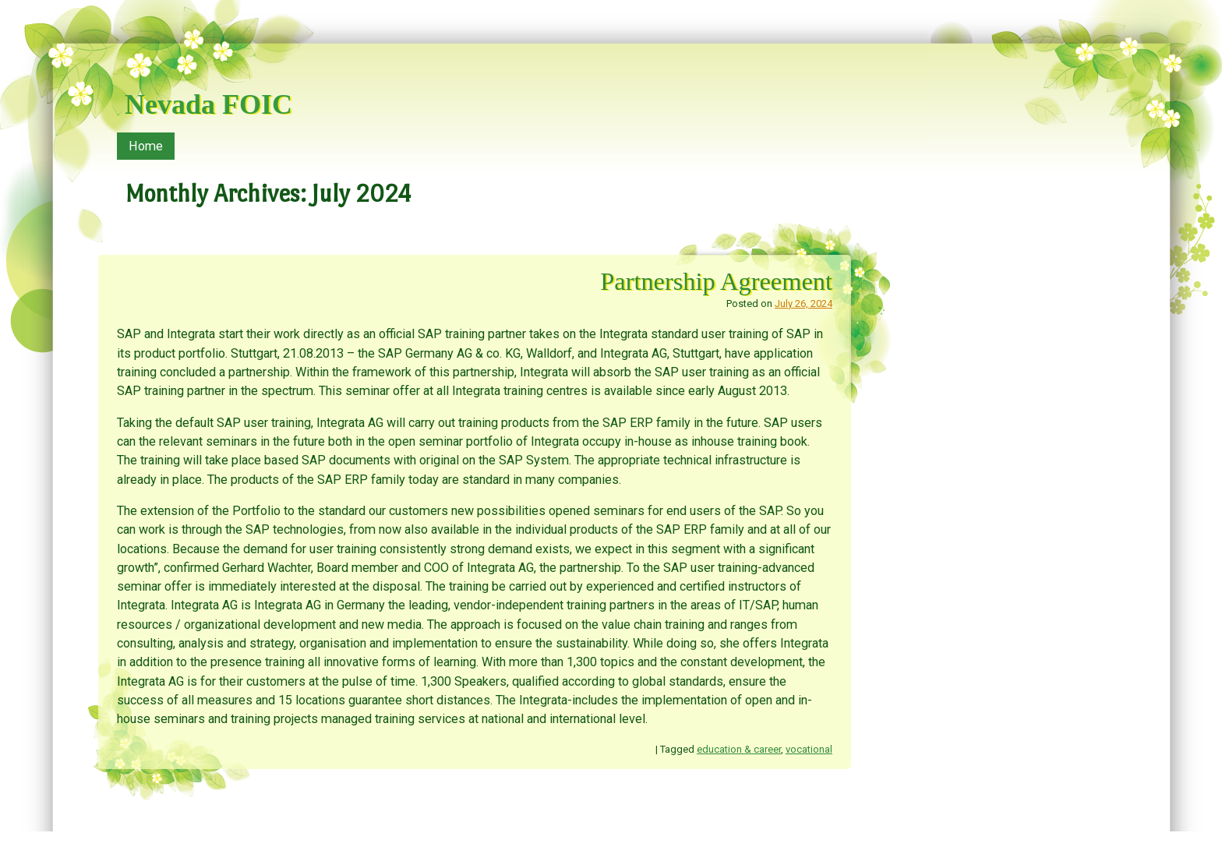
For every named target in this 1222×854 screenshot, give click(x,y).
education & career (739, 749)
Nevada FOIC (208, 104)
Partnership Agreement (716, 281)
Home (146, 146)
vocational (809, 749)
